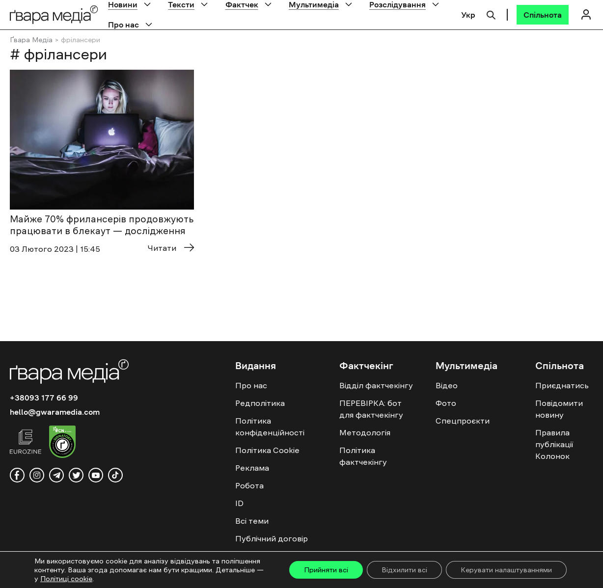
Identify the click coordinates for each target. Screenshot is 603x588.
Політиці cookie (66, 578)
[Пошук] (491, 14)
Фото (446, 403)
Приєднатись (562, 385)
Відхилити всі (404, 569)
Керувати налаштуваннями (506, 569)
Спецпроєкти (463, 421)
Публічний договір (271, 538)
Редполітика (260, 403)
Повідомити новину (559, 409)
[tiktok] (115, 475)
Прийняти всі (326, 569)
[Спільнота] (543, 15)
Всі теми (252, 521)
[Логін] (585, 14)
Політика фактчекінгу (363, 456)
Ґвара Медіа (31, 39)
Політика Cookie (267, 450)
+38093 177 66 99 (44, 397)
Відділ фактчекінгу (376, 385)
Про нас (123, 24)
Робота (249, 485)
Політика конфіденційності (269, 426)
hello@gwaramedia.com (55, 412)
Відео (447, 385)
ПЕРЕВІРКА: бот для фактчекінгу (371, 409)
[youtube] (95, 475)
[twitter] (76, 475)
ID (239, 503)
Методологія (364, 432)
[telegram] (56, 475)
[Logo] (54, 14)
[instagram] (36, 475)
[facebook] (17, 475)
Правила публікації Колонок (554, 444)
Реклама (252, 468)
